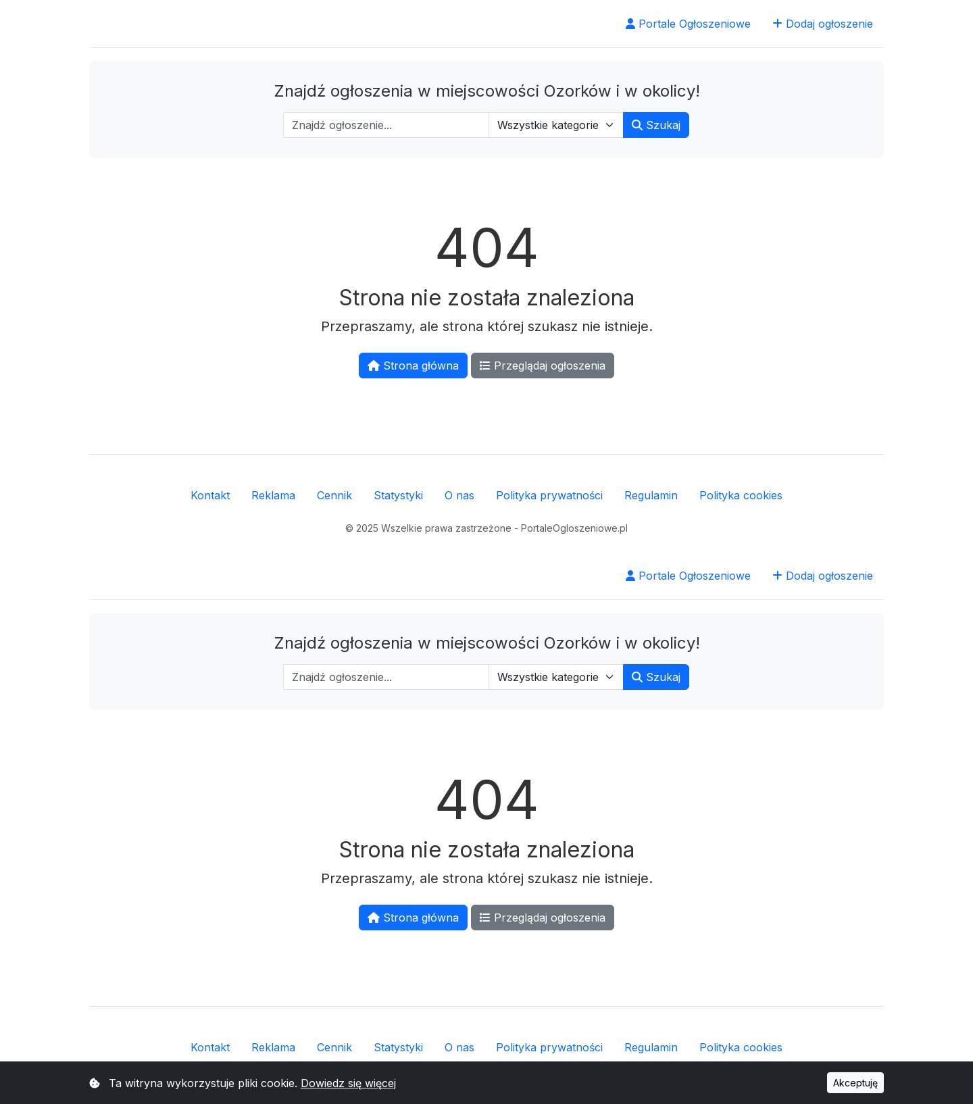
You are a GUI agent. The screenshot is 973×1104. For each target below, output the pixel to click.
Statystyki (398, 495)
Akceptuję (855, 1082)
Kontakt (210, 495)
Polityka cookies (740, 495)
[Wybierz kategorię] (556, 125)
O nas (459, 495)
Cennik (334, 495)
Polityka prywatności (549, 495)
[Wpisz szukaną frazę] (386, 125)
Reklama (273, 495)
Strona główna (413, 365)
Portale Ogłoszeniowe (688, 23)
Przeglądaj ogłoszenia (542, 365)
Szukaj (656, 125)
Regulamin (651, 495)
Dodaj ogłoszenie (822, 23)
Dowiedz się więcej (348, 1083)
